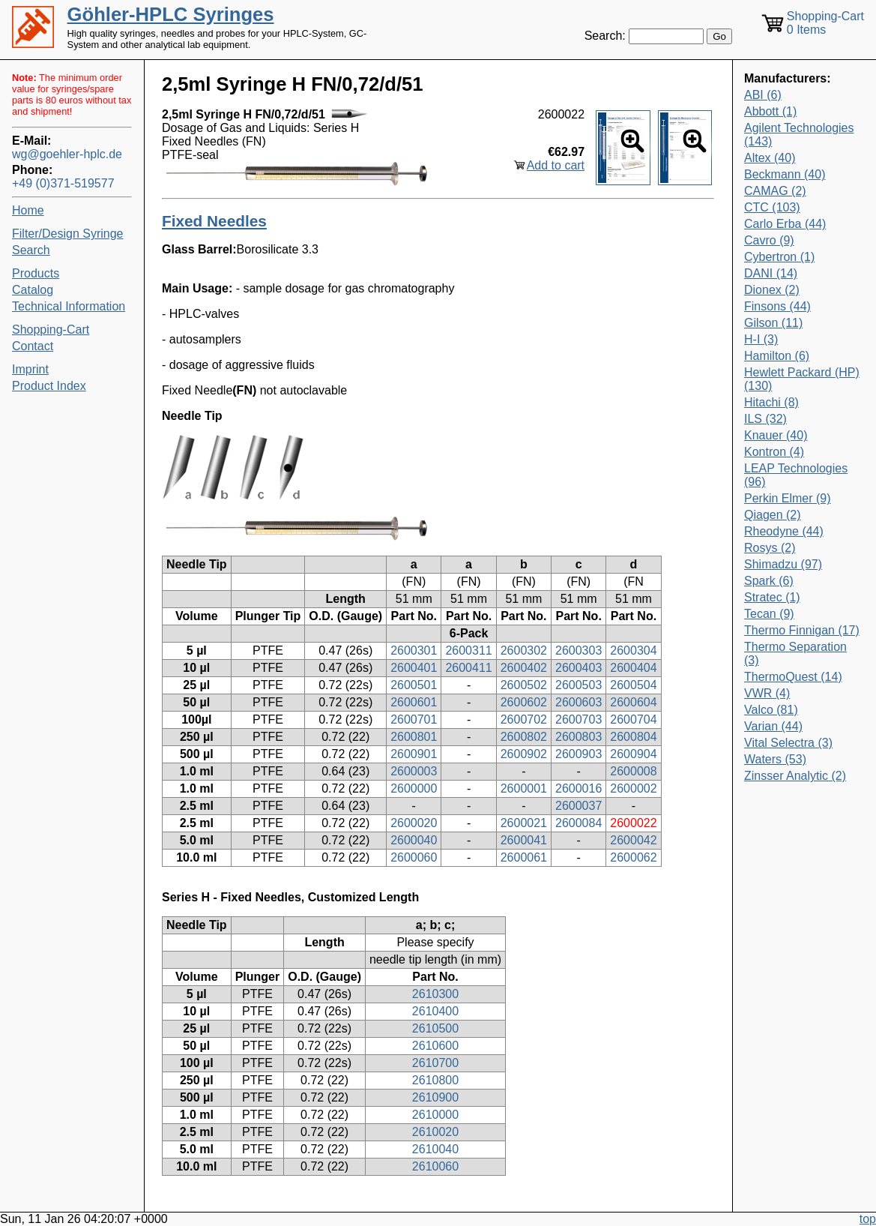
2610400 (435, 1011)
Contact (32, 346)
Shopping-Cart (50, 329)
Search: (605, 35)
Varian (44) (773, 726)
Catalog (32, 289)
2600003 (413, 771)
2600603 (578, 702)
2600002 (633, 788)
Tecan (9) (769, 613)
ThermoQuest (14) (793, 676)
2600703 (578, 719)
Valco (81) (771, 709)
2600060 (413, 857)
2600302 (524, 650)
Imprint (30, 369)
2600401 (413, 667)
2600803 (578, 736)
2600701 (413, 719)
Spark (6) (769, 580)
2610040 (435, 1149)
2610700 (435, 1063)
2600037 (578, 805)
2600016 (578, 788)
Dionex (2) (772, 289)
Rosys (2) (769, 547)
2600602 (524, 702)
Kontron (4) (774, 451)
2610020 (435, 1132)
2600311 (468, 650)
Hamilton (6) (776, 355)
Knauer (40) (776, 435)
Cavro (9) (769, 240)
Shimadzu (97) (783, 564)
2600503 (578, 685)
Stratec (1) (772, 597)
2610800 (435, 1080)
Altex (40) (769, 157)
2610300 (435, 994)
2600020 (413, 823)
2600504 (633, 685)
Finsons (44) (777, 306)
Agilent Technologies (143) (799, 134)
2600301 (413, 650)
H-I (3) (761, 339)
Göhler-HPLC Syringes (170, 14)
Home (28, 210)
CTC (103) (772, 207)
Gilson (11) (773, 322)
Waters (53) (775, 759)
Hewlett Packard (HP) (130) (802, 379)
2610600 (435, 1045)
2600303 (578, 650)
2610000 (435, 1114)
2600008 (633, 771)
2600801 (413, 736)
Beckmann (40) (785, 174)
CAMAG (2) (775, 190)
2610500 (435, 1028)
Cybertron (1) (779, 256)
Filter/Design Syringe (68, 233)
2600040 (413, 840)
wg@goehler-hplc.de (67, 154)
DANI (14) (770, 273)
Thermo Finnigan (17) (802, 630)
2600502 (524, 685)
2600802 (524, 736)
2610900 (435, 1097)
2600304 (633, 650)
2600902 (524, 754)
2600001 (524, 788)
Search (31, 250)
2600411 (468, 667)
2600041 (524, 840)
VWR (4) (767, 693)
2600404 (633, 667)
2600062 (633, 857)
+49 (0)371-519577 (63, 183)
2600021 (524, 823)
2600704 (633, 719)
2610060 (435, 1166)
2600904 (633, 754)
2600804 (633, 736)
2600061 (524, 857)
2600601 (413, 702)
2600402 (524, 667)
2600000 (413, 788)
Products (35, 273)
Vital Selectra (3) (788, 742)
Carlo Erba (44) (785, 223)
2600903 (578, 754)
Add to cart (555, 165)
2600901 (413, 754)
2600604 (633, 702)
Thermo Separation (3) (795, 653)
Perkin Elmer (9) (787, 498)
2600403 (578, 667)
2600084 (578, 823)
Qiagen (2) (772, 514)
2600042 (633, 840)
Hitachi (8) (771, 402)
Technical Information (68, 306)
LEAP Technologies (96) (796, 475)
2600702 (524, 719)
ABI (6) (763, 94)
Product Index (49, 385)
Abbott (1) (770, 111)
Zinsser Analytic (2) (795, 775)
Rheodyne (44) (784, 531)
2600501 (413, 685)
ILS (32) (765, 418)
